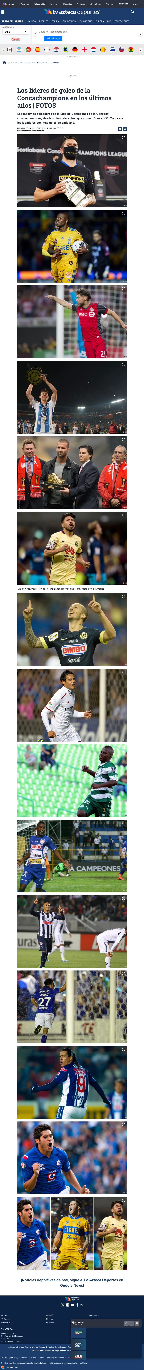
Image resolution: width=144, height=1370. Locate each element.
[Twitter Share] (125, 129)
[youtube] (72, 1306)
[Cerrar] (137, 1323)
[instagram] (67, 1306)
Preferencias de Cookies (35, 1347)
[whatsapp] (81, 1305)
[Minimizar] (131, 1323)
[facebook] (77, 1306)
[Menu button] (11, 12)
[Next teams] (140, 50)
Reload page (53, 38)
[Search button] (133, 12)
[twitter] (63, 1306)
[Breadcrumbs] (5, 62)
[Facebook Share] (120, 129)
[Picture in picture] (126, 1323)
